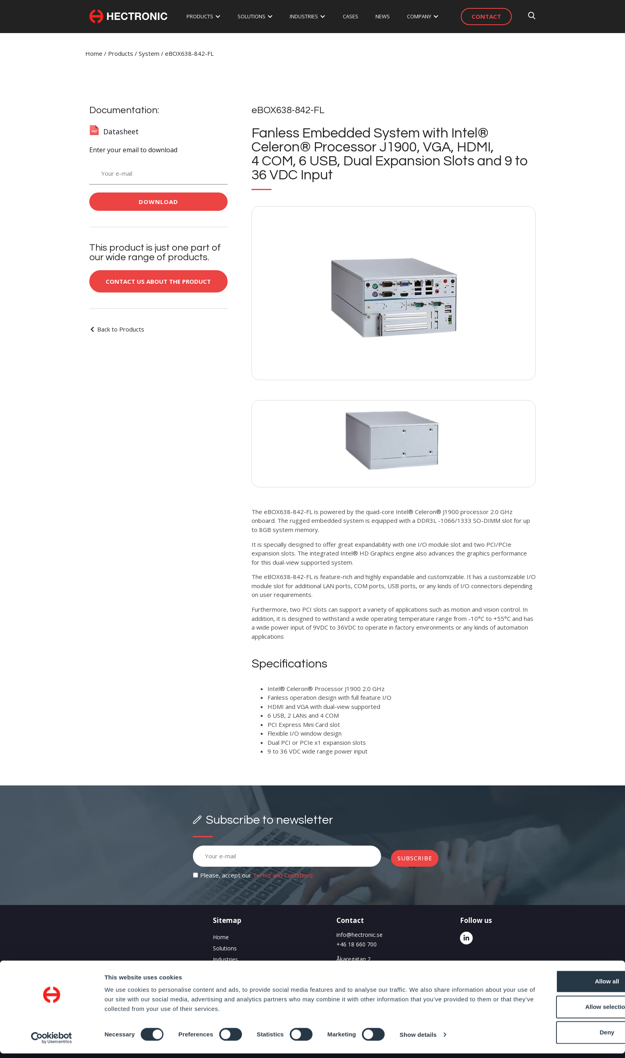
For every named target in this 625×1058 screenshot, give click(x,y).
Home (93, 53)
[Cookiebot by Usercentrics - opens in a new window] (51, 1042)
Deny (558, 1037)
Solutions (225, 948)
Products (120, 53)
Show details (418, 1039)
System (149, 53)
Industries (225, 959)
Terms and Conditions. (283, 875)
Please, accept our (257, 875)
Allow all (558, 986)
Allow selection (558, 1011)
